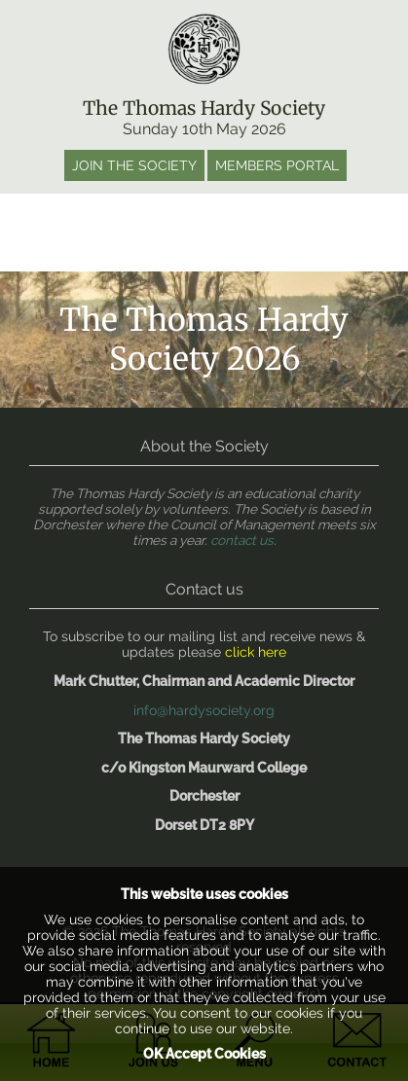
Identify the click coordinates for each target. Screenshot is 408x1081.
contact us (242, 540)
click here (255, 652)
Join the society (134, 165)
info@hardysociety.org (204, 710)
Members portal (277, 165)
